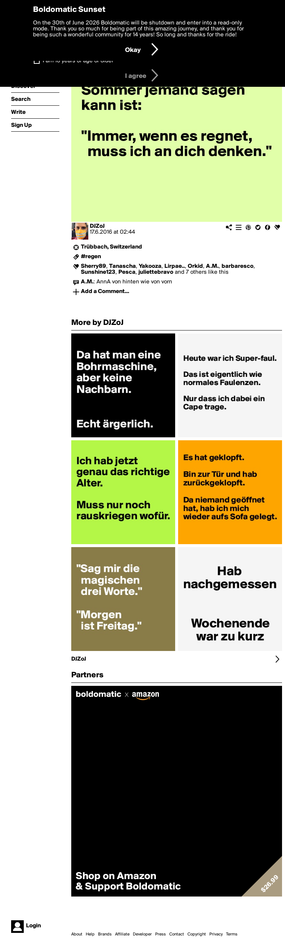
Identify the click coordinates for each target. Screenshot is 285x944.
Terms (232, 934)
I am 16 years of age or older (78, 61)
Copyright (196, 934)
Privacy (216, 934)
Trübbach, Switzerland (111, 247)
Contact (176, 934)
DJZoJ (97, 226)
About (76, 934)
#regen (91, 257)
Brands (105, 934)
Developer (142, 934)
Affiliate (122, 934)
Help (90, 934)
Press (160, 934)
